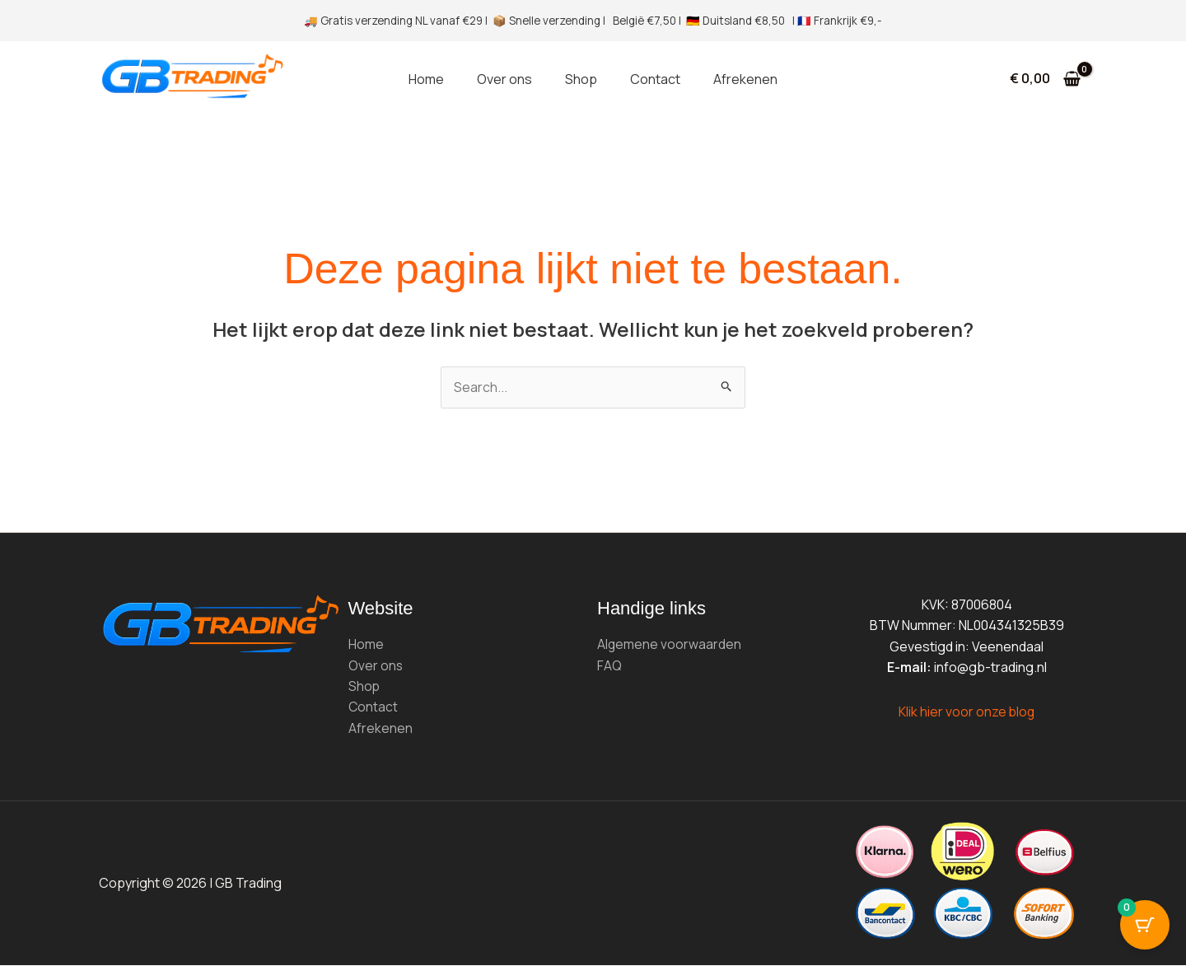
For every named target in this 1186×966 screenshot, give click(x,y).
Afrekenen (745, 79)
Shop (581, 79)
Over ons (504, 79)
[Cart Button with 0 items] (1145, 925)
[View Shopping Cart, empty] (1044, 79)
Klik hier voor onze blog (966, 711)
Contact (655, 79)
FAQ (609, 665)
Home (426, 79)
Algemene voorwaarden (669, 644)
